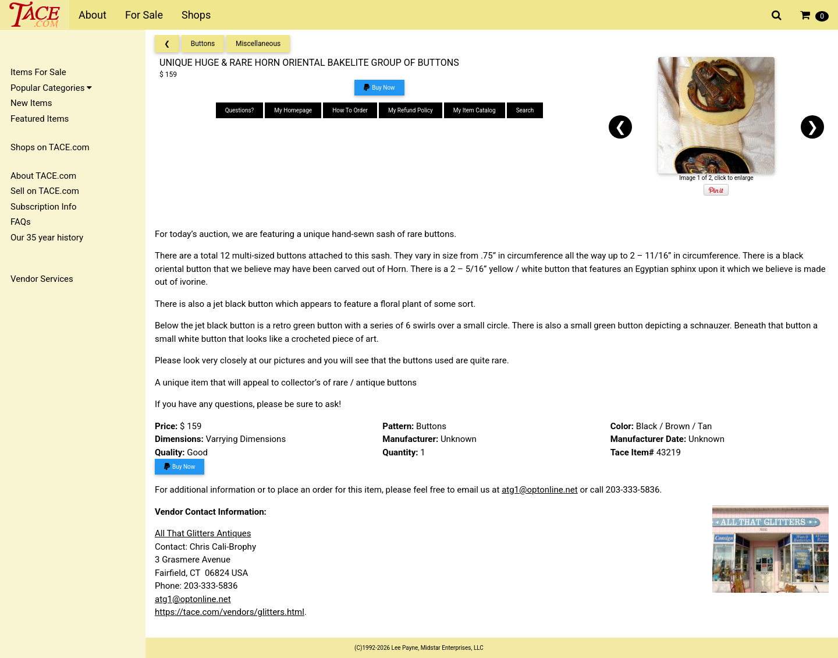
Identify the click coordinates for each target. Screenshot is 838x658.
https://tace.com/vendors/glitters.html (229, 612)
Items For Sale (38, 72)
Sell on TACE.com (44, 191)
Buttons (203, 44)
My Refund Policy (410, 110)
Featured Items (39, 119)
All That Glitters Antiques (203, 533)
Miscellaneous (258, 44)
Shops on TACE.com (50, 147)
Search (525, 110)
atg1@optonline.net (540, 489)
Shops (196, 15)
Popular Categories (51, 88)
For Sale (144, 15)
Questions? (239, 110)
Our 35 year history (46, 237)
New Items (31, 103)
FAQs (20, 222)
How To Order (350, 110)
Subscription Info (43, 206)
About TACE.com (43, 176)
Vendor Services (41, 279)
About (92, 15)
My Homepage (293, 110)
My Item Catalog (474, 110)
